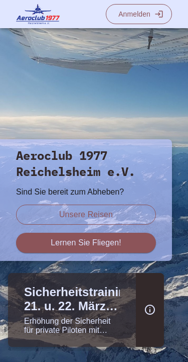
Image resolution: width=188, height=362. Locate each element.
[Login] (139, 14)
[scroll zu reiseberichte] (86, 215)
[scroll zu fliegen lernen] (86, 243)
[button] (150, 310)
